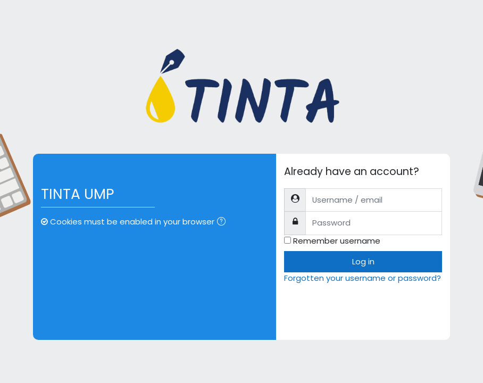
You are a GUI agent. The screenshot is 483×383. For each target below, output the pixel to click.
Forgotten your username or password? (362, 278)
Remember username (336, 240)
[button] (223, 222)
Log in (363, 261)
